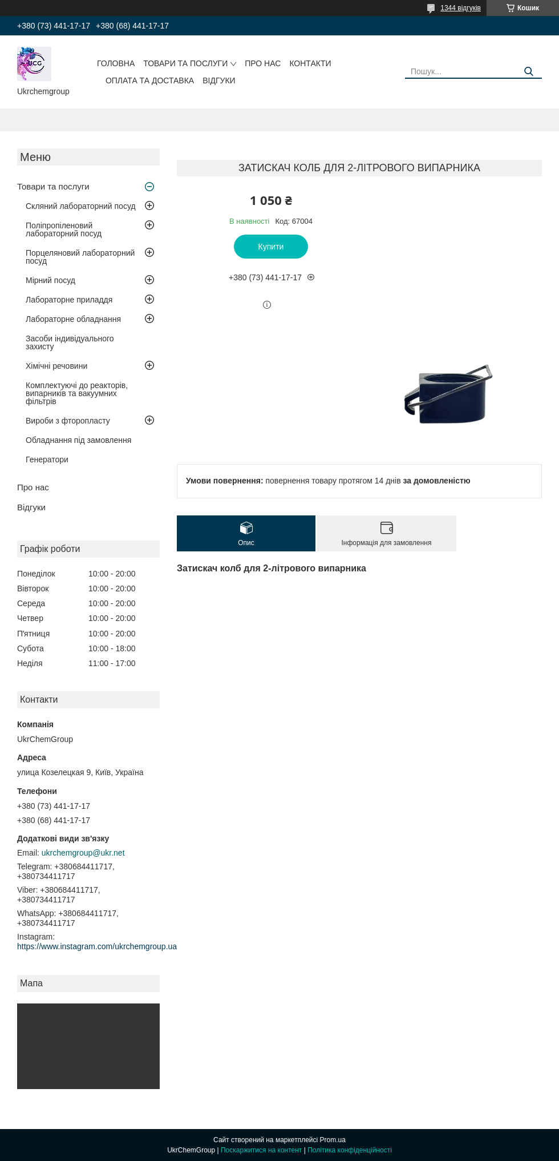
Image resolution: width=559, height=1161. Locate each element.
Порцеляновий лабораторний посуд (80, 256)
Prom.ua (333, 1140)
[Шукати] (529, 71)
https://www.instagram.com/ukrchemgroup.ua (97, 946)
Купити (271, 246)
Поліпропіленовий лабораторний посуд (64, 229)
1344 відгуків (460, 8)
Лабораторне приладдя (69, 299)
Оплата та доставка (150, 80)
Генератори (47, 459)
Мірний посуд (50, 280)
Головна (116, 63)
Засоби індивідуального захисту (70, 342)
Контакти (310, 63)
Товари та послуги (185, 63)
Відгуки (218, 80)
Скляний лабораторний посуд (81, 206)
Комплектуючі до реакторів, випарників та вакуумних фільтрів (77, 393)
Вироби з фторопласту (68, 420)
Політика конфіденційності (349, 1150)
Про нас (263, 63)
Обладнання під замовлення (78, 440)
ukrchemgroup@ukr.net (83, 852)
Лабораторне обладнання (73, 319)
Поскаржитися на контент (261, 1150)
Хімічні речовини (56, 365)
